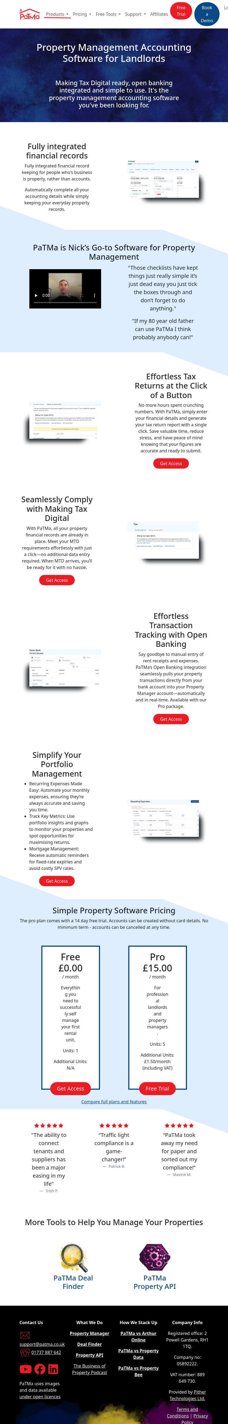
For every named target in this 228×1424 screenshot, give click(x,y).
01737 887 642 (46, 1353)
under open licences (40, 1397)
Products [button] (55, 14)
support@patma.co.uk (42, 1344)
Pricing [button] (80, 14)
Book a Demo (207, 14)
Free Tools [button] (106, 14)
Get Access (171, 463)
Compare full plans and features (114, 1102)
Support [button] (134, 14)
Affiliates (159, 14)
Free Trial (181, 11)
